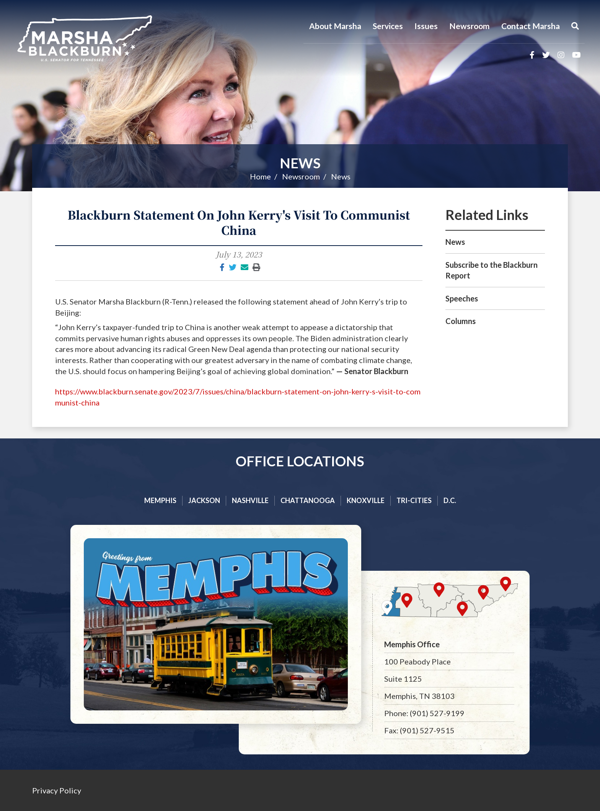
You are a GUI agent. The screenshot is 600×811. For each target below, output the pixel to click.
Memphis (160, 500)
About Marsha (335, 26)
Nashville (250, 500)
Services (388, 26)
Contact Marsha (530, 26)
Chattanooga (307, 500)
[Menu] (575, 26)
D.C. (449, 500)
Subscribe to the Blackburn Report (491, 270)
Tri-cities (414, 500)
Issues (426, 26)
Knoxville (366, 500)
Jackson (204, 500)
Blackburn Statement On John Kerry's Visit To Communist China (239, 222)
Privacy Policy (56, 790)
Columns (460, 321)
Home (260, 176)
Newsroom (469, 26)
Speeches (461, 298)
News (300, 163)
